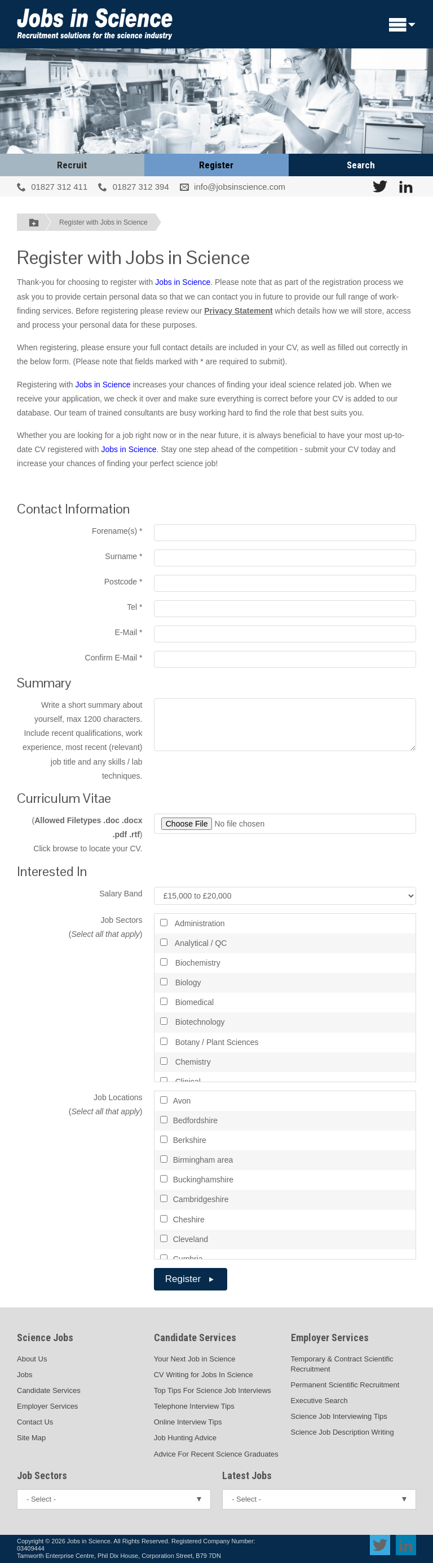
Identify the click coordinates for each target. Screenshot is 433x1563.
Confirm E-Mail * (114, 657)
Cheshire (182, 1219)
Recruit (72, 165)
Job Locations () (106, 1104)
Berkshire (183, 1140)
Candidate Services (49, 1390)
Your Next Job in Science (195, 1359)
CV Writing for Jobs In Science (203, 1374)
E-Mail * (128, 632)
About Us (32, 1359)
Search (361, 165)
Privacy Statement (238, 310)
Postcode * (123, 581)
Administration (192, 923)
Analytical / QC (193, 943)
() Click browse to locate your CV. (87, 834)
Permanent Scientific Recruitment (345, 1385)
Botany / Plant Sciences (209, 1042)
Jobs (24, 1374)
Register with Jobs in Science (103, 222)
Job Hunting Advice (185, 1438)
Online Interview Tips (188, 1422)
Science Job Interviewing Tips (339, 1416)
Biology (180, 982)
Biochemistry (190, 962)
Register (216, 165)
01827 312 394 (141, 186)
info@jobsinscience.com (239, 186)
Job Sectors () (106, 927)
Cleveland (184, 1239)
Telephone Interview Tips (194, 1406)
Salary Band (120, 893)
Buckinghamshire (196, 1179)
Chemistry (185, 1061)
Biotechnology (192, 1021)
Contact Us (35, 1422)
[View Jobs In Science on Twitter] (380, 186)
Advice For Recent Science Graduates (216, 1454)
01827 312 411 (59, 186)
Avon (175, 1100)
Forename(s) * (117, 530)
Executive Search (319, 1400)
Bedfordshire (189, 1120)
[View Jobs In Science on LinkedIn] (406, 186)
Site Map (31, 1438)
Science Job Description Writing (342, 1432)
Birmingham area (196, 1159)
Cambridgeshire (194, 1199)
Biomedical (187, 1002)
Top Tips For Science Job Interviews (212, 1390)
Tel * (134, 606)
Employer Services (47, 1406)
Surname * (123, 556)
